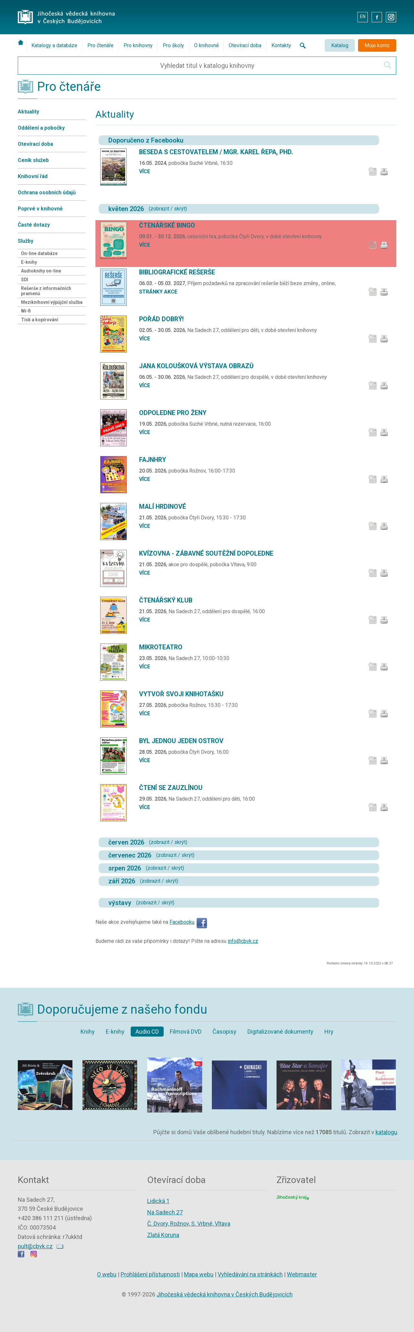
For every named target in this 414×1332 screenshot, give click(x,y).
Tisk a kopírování (39, 319)
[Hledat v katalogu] (387, 65)
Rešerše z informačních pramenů (46, 291)
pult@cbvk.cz (35, 1246)
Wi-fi (26, 311)
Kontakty (281, 45)
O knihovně (206, 45)
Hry (328, 1031)
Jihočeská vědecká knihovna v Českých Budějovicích (225, 1294)
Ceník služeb (33, 160)
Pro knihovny (138, 45)
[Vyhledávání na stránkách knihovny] (301, 45)
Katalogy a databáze (54, 45)
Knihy (88, 1031)
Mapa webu (198, 1274)
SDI (24, 279)
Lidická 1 (158, 1201)
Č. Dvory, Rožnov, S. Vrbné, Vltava (188, 1223)
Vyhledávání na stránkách (250, 1274)
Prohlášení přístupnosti (150, 1274)
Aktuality (28, 112)
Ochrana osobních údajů (47, 192)
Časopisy (224, 1031)
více (144, 171)
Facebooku (181, 922)
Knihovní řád (33, 176)
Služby (25, 241)
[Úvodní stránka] (22, 42)
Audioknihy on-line (41, 270)
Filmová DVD (186, 1031)
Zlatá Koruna (163, 1234)
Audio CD (147, 1031)
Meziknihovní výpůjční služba (51, 302)
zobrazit (159, 209)
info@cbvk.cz (243, 941)
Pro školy (173, 45)
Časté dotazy (34, 225)
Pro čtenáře (100, 45)
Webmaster (302, 1274)
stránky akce (158, 292)
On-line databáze (39, 253)
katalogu (386, 1132)
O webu (106, 1274)
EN (362, 16)
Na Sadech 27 (165, 1212)
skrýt (179, 209)
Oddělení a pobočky (41, 128)
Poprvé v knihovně (40, 209)
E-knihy (29, 262)
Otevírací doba (245, 45)
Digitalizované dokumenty (280, 1031)
